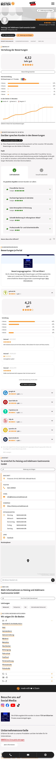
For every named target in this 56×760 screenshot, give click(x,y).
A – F (28, 620)
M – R (28, 677)
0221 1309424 (11, 488)
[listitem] (12, 624)
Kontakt (33, 41)
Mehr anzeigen (7, 452)
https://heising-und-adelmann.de (17, 506)
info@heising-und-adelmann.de (17, 497)
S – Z (28, 681)
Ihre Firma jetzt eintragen (12, 740)
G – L (28, 673)
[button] (8, 35)
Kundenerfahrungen (22, 41)
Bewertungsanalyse (7, 41)
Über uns (41, 41)
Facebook (10, 538)
